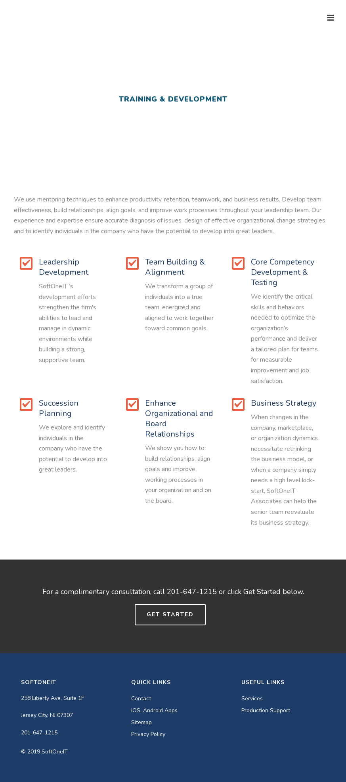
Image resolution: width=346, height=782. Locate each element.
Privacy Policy (148, 734)
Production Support (265, 710)
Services (252, 698)
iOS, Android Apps (154, 710)
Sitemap (141, 722)
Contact (141, 698)
